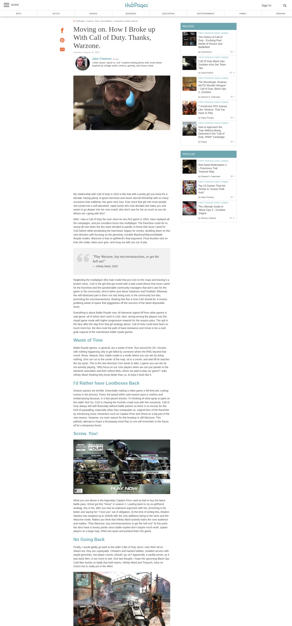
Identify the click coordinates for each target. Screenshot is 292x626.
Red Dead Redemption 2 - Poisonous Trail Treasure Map (212, 168)
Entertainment (206, 13)
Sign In (266, 5)
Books (93, 13)
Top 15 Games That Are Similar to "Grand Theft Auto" (211, 189)
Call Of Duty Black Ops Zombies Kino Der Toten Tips (212, 64)
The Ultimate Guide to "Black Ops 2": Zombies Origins (211, 210)
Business (131, 13)
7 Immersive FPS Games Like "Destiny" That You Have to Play (212, 109)
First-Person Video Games (213, 33)
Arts (18, 13)
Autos (56, 13)
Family (243, 13)
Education (168, 13)
